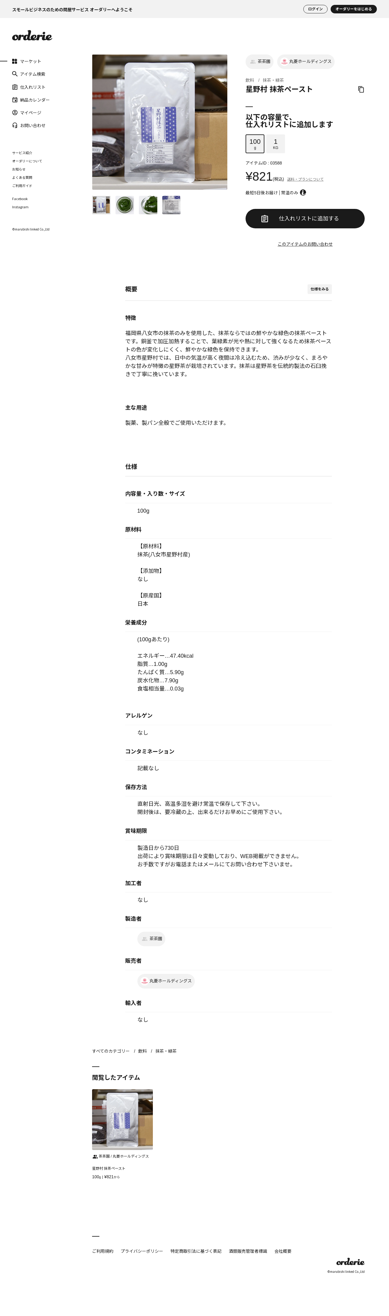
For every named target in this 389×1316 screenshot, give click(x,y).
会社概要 (282, 1251)
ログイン (315, 9)
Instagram (20, 207)
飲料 (250, 80)
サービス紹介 (22, 152)
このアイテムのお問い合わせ (305, 244)
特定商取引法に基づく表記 (196, 1251)
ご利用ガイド (22, 185)
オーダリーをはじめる (354, 9)
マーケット (26, 61)
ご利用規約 (102, 1251)
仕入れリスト (29, 86)
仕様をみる (320, 289)
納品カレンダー (31, 99)
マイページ (26, 112)
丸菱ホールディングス (306, 61)
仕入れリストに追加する (300, 218)
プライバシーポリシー (142, 1251)
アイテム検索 (28, 74)
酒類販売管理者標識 (248, 1251)
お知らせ (19, 169)
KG (275, 144)
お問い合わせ (29, 125)
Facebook (20, 198)
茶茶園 (259, 61)
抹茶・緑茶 (273, 80)
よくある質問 (22, 177)
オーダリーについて (27, 160)
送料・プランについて (305, 179)
